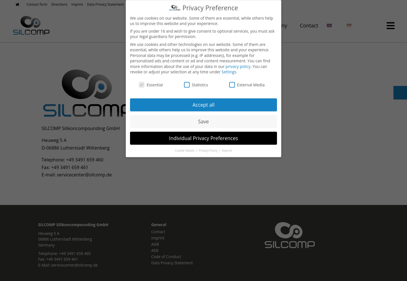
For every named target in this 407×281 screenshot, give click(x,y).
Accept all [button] (203, 100)
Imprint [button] (227, 146)
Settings (229, 68)
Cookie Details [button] (185, 146)
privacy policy (238, 62)
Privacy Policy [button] (208, 146)
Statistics (196, 81)
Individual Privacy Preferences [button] (203, 134)
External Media (247, 81)
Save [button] (203, 117)
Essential (151, 81)
